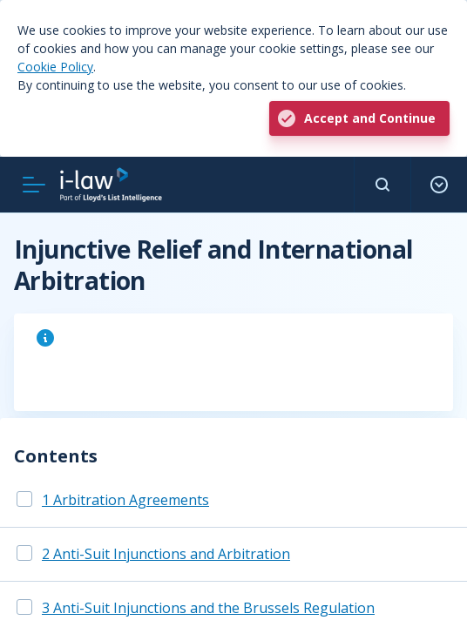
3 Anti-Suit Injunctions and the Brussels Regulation (208, 607)
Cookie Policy (55, 66)
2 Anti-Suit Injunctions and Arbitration (166, 553)
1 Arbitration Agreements (125, 499)
